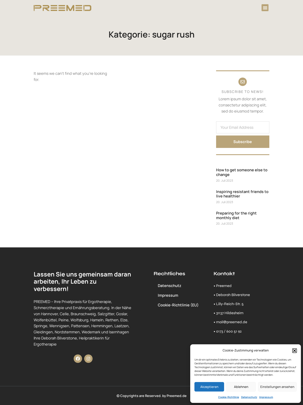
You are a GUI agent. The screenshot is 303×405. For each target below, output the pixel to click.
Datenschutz (249, 397)
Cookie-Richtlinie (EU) (178, 304)
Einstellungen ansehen (277, 387)
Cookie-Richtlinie (228, 397)
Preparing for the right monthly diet (236, 215)
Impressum (266, 397)
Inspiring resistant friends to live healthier (242, 194)
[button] (294, 351)
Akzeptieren (209, 387)
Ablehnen (241, 387)
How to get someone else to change (241, 172)
